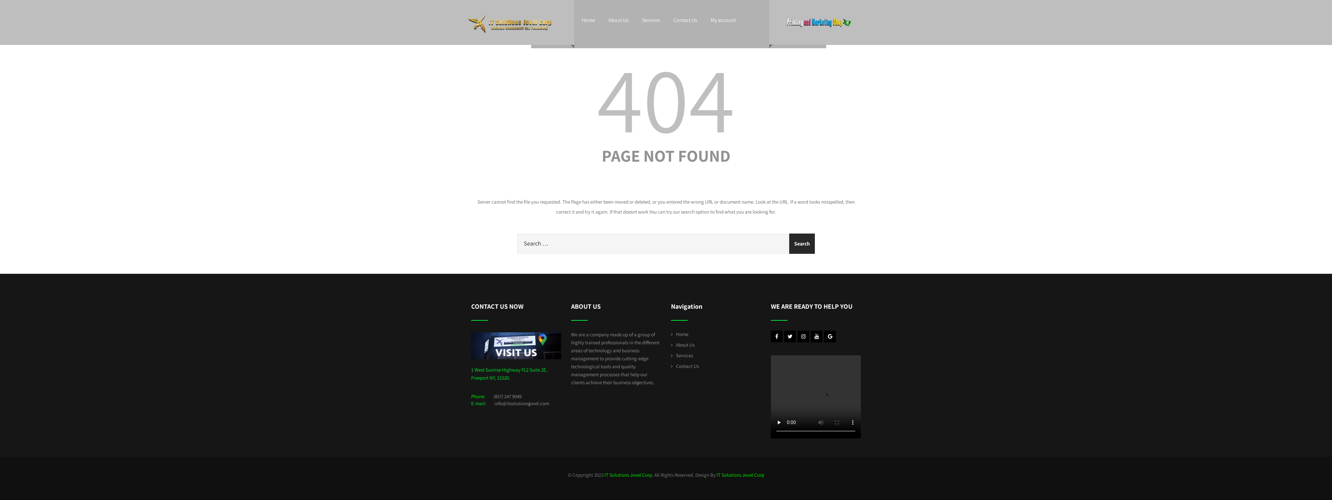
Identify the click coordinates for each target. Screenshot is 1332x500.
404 (666, 98)
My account (723, 20)
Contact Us (685, 20)
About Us (618, 20)
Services (651, 20)
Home (588, 20)
